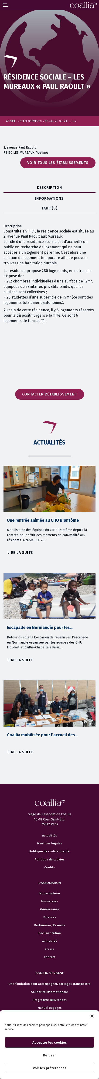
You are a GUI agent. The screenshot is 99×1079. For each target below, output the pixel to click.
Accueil (11, 121)
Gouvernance (49, 921)
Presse (49, 961)
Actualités (49, 847)
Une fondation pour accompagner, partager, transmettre (49, 995)
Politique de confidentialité (49, 863)
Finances (49, 929)
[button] (92, 1016)
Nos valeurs (49, 913)
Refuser (49, 1055)
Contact (49, 969)
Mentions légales (49, 855)
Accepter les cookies (49, 1042)
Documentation (49, 945)
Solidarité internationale (49, 1003)
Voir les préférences (49, 1068)
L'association (49, 894)
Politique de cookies (49, 871)
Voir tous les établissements (58, 162)
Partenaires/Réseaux (49, 937)
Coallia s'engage (49, 985)
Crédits (49, 879)
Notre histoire (49, 905)
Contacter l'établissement (49, 394)
